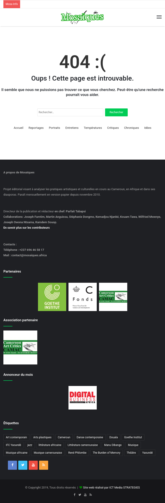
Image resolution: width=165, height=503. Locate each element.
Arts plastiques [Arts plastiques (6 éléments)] (42, 437)
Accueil (18, 127)
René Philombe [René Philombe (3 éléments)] (77, 452)
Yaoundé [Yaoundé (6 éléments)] (147, 452)
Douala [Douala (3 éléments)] (113, 437)
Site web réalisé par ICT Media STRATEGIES (111, 487)
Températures (93, 127)
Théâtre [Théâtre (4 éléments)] (131, 452)
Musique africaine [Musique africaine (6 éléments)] (16, 452)
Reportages (36, 127)
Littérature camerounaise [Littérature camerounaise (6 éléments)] (83, 445)
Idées (147, 127)
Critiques (113, 127)
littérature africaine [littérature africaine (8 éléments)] (50, 445)
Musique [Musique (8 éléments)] (133, 445)
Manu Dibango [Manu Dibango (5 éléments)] (113, 445)
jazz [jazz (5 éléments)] (29, 445)
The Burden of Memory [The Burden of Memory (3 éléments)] (106, 452)
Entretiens (71, 127)
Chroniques (131, 127)
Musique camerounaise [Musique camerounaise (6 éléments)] (48, 452)
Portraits (54, 127)
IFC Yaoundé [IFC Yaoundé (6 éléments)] (13, 445)
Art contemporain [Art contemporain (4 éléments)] (16, 437)
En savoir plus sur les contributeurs (26, 227)
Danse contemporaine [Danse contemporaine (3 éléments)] (90, 437)
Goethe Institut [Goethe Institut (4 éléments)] (133, 437)
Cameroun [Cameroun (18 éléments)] (64, 437)
